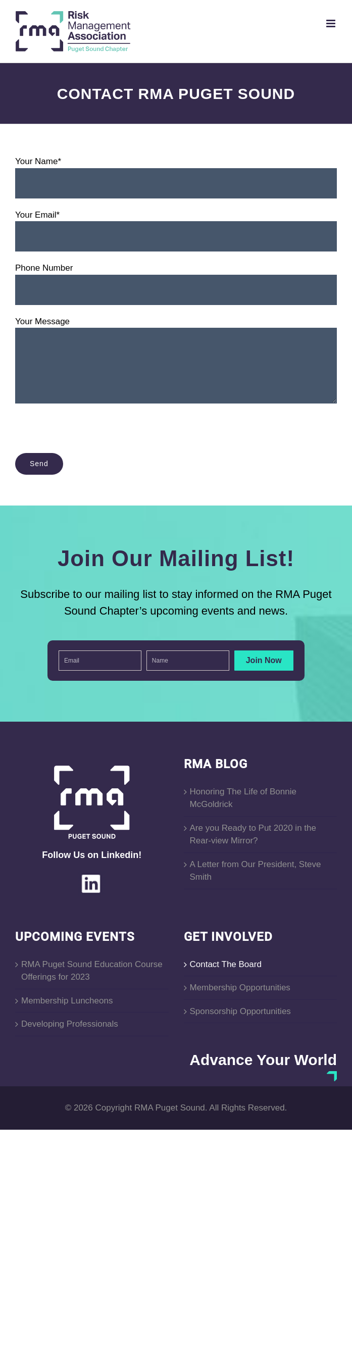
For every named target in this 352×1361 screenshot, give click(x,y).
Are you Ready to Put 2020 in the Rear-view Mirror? (253, 834)
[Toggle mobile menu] (331, 23)
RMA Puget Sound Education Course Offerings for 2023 (92, 971)
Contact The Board (226, 964)
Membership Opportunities (240, 987)
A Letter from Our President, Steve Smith (255, 871)
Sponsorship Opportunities (240, 1011)
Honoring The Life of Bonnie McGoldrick (243, 798)
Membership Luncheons (67, 1000)
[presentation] (92, 433)
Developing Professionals (69, 1024)
